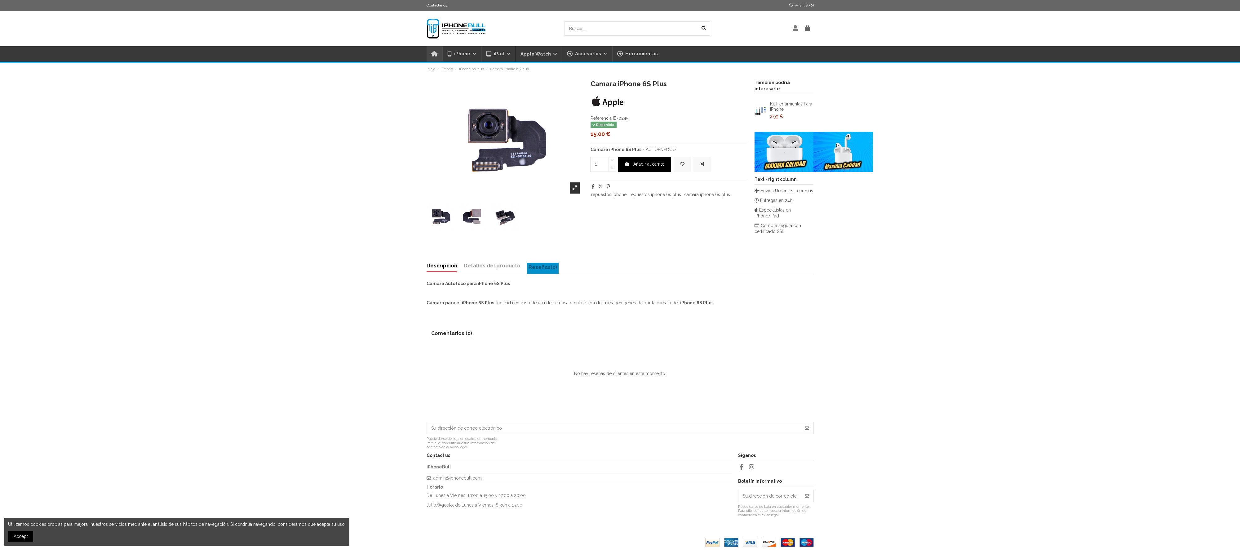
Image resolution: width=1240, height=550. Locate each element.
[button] (587, 54)
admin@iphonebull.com (457, 478)
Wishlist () (801, 5)
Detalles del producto (492, 266)
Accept (21, 536)
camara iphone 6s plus (707, 194)
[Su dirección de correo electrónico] (614, 428)
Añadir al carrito (644, 164)
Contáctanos (437, 5)
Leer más (804, 190)
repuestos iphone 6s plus (655, 194)
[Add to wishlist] (682, 164)
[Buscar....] (703, 28)
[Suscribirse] (806, 428)
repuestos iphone (609, 194)
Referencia (601, 118)
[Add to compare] (702, 164)
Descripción (442, 266)
